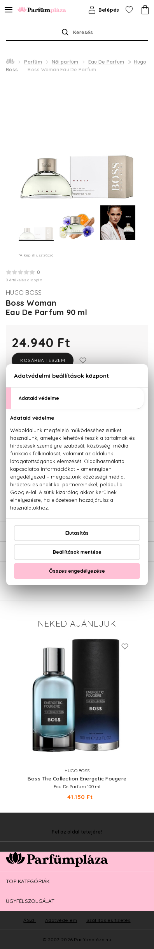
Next (142, 718)
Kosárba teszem (42, 360)
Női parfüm (65, 62)
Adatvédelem (61, 920)
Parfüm (33, 62)
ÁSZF (29, 920)
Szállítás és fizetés (108, 920)
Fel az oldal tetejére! (77, 832)
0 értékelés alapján (24, 279)
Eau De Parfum (106, 62)
